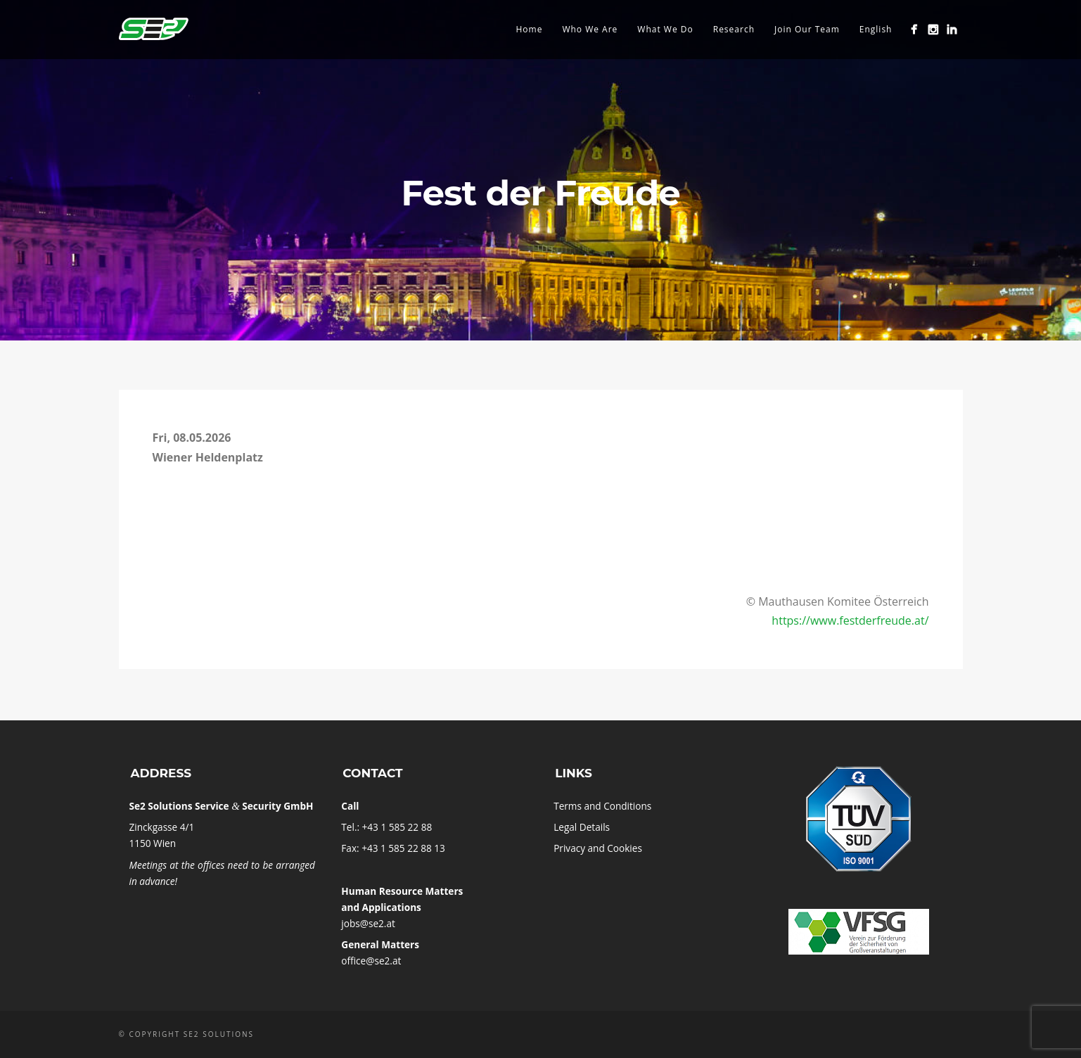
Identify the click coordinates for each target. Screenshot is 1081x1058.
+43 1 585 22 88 (397, 827)
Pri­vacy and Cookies (598, 848)
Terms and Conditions (602, 805)
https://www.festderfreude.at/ (850, 620)
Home (529, 29)
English (876, 29)
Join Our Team (807, 29)
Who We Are (590, 29)
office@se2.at (371, 960)
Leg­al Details (582, 827)
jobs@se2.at (368, 923)
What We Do (665, 29)
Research (734, 29)
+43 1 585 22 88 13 (403, 848)
